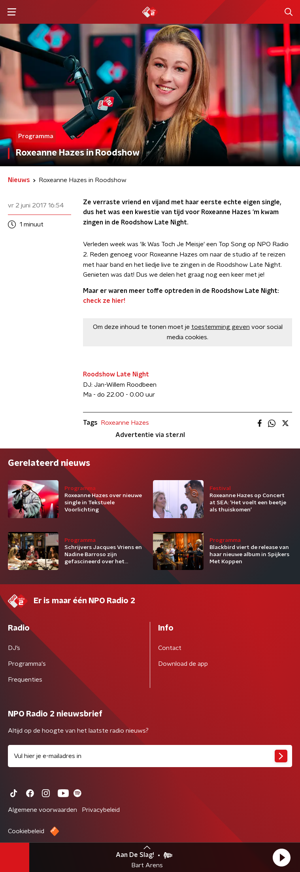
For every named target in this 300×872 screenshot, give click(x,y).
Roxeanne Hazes (125, 423)
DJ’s (14, 648)
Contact (169, 648)
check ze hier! (104, 301)
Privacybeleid (101, 810)
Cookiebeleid (26, 831)
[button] (281, 857)
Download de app (183, 664)
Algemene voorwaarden (42, 810)
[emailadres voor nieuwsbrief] (150, 756)
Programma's (27, 664)
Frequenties (25, 679)
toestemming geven (220, 327)
